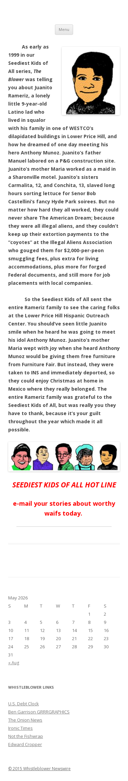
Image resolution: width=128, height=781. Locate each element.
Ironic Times (20, 728)
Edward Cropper (25, 744)
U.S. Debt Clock (23, 704)
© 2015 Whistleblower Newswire (39, 768)
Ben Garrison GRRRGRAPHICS (39, 712)
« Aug (13, 663)
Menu (64, 29)
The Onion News (25, 720)
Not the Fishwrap (25, 736)
